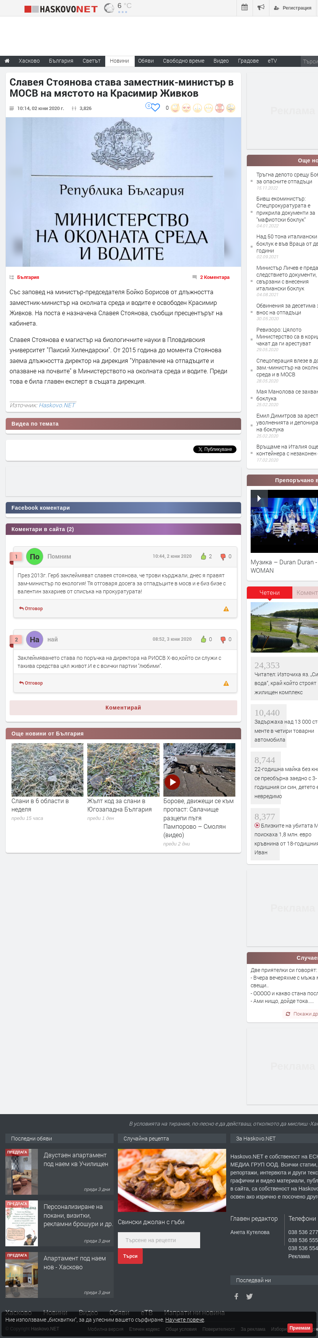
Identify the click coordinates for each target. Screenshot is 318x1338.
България (28, 277)
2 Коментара (215, 277)
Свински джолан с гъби (151, 1222)
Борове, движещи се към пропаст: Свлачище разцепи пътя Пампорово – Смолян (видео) (198, 818)
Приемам (300, 1328)
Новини (119, 60)
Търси (130, 1256)
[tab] (270, 595)
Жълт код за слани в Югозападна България (119, 805)
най (52, 639)
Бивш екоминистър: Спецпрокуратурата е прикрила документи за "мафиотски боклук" (285, 209)
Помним (59, 556)
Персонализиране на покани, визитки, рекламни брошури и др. (78, 1215)
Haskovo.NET (57, 405)
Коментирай (124, 708)
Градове (248, 60)
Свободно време (183, 60)
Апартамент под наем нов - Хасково (75, 1262)
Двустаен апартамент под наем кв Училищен (76, 1159)
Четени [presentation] (269, 592)
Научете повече (184, 1319)
